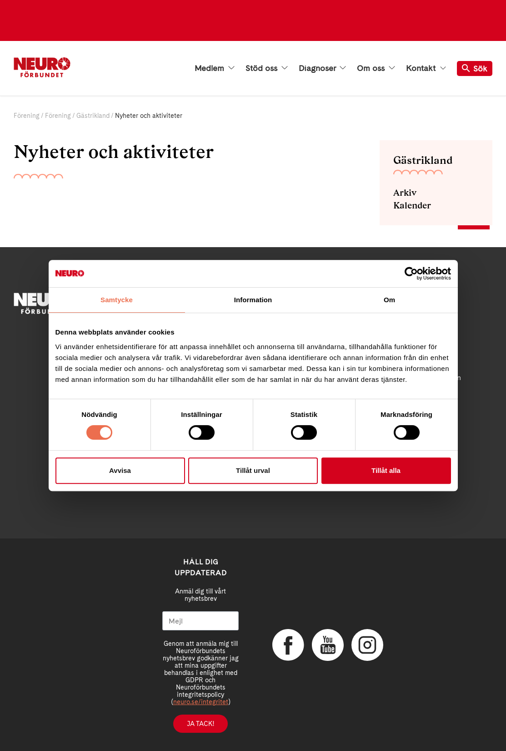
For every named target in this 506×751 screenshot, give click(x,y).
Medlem (215, 68)
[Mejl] (200, 620)
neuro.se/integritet (200, 701)
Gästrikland (93, 115)
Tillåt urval (253, 470)
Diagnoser (322, 68)
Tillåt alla (386, 470)
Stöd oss (266, 68)
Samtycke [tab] (116, 300)
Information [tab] (253, 300)
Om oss (376, 68)
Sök (474, 68)
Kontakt (426, 68)
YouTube (328, 645)
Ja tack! (200, 723)
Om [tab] (389, 300)
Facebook (288, 645)
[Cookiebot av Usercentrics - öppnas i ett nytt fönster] (411, 273)
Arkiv (404, 192)
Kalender (412, 205)
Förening (27, 115)
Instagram (367, 645)
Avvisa (120, 470)
